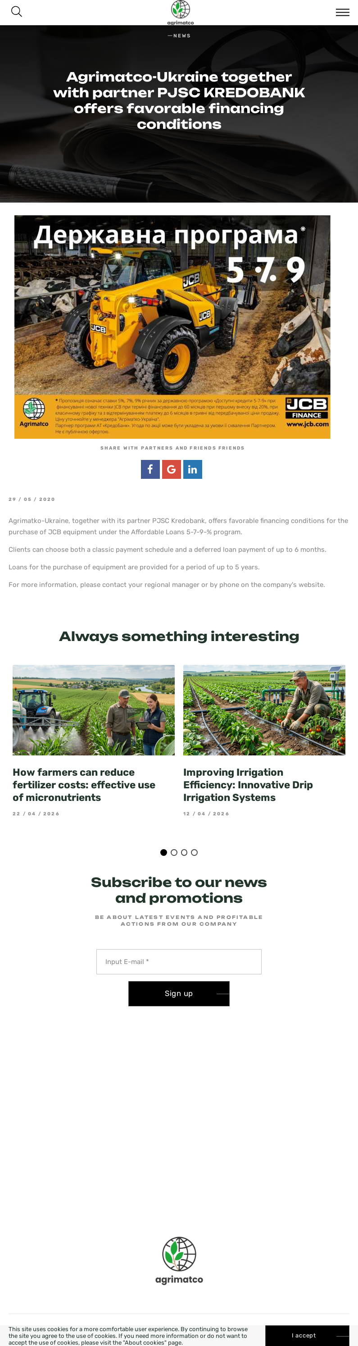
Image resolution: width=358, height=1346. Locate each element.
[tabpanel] (94, 741)
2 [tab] (174, 852)
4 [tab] (194, 852)
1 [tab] (163, 852)
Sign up (179, 993)
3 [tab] (184, 852)
